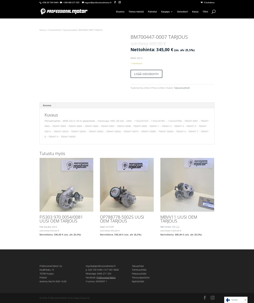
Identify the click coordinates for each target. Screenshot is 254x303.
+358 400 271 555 (71, 2)
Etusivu (120, 12)
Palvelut (152, 12)
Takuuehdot (138, 266)
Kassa (195, 12)
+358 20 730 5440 (50, 2)
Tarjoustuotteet (70, 30)
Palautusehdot (139, 273)
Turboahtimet (54, 30)
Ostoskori (182, 12)
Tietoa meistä (136, 12)
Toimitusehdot (139, 269)
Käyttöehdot (138, 281)
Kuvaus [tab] (47, 105)
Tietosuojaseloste (141, 277)
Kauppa (165, 12)
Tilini (205, 12)
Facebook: (101, 277)
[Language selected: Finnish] (236, 300)
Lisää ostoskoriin (146, 74)
